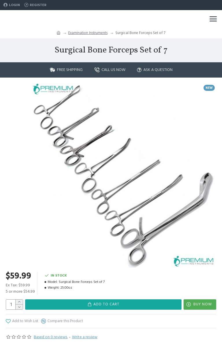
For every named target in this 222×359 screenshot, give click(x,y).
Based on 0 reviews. (51, 337)
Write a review (84, 337)
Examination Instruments (88, 32)
